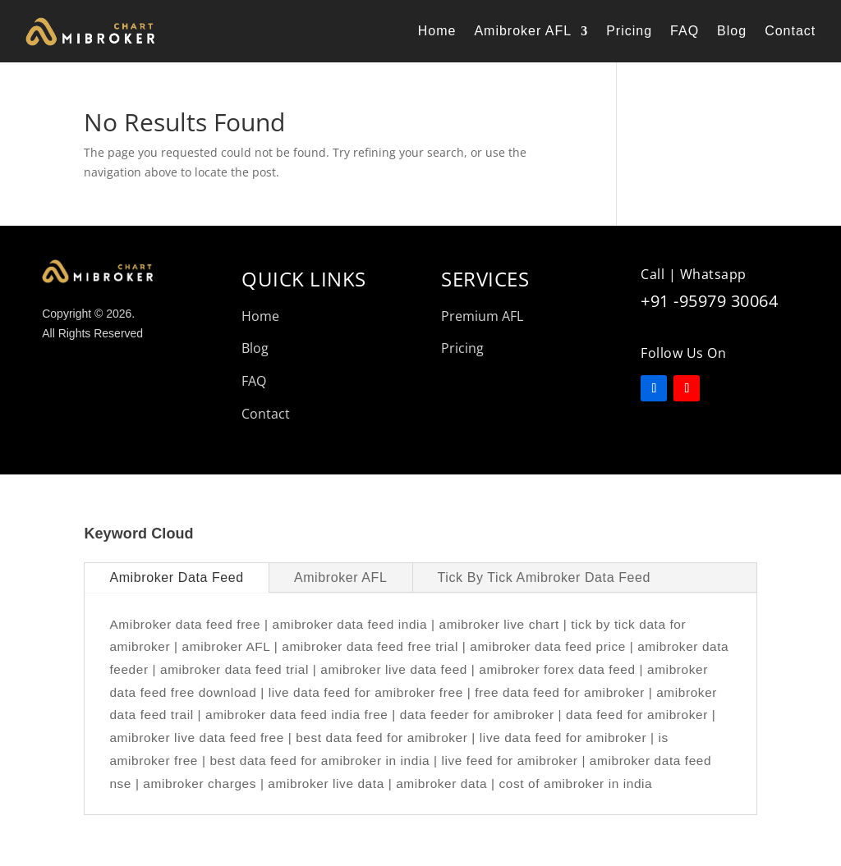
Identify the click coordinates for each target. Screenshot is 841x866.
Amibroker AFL (523, 31)
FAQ (684, 31)
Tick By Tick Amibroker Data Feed (544, 577)
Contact (790, 31)
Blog (732, 31)
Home (437, 31)
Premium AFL (482, 316)
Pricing (629, 31)
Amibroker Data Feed (176, 577)
